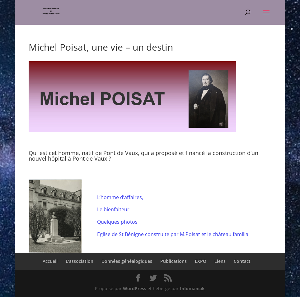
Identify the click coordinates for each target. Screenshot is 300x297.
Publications (173, 261)
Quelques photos (117, 221)
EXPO (200, 261)
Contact (242, 261)
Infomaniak (192, 288)
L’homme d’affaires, (120, 197)
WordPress (134, 288)
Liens (220, 261)
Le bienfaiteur (113, 209)
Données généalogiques (126, 261)
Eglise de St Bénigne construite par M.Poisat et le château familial (173, 234)
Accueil (50, 261)
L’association (79, 261)
